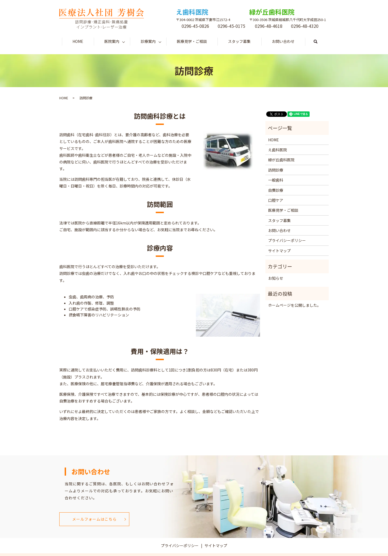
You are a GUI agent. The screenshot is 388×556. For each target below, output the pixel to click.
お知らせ (275, 278)
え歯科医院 (277, 149)
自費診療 (275, 190)
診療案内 (148, 41)
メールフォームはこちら (94, 519)
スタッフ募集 (239, 41)
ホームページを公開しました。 (294, 305)
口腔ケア (275, 200)
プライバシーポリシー (287, 240)
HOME (77, 41)
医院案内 (111, 41)
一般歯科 (275, 180)
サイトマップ (279, 250)
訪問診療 (275, 170)
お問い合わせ (283, 41)
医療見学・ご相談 (192, 41)
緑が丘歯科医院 (281, 159)
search (321, 41)
